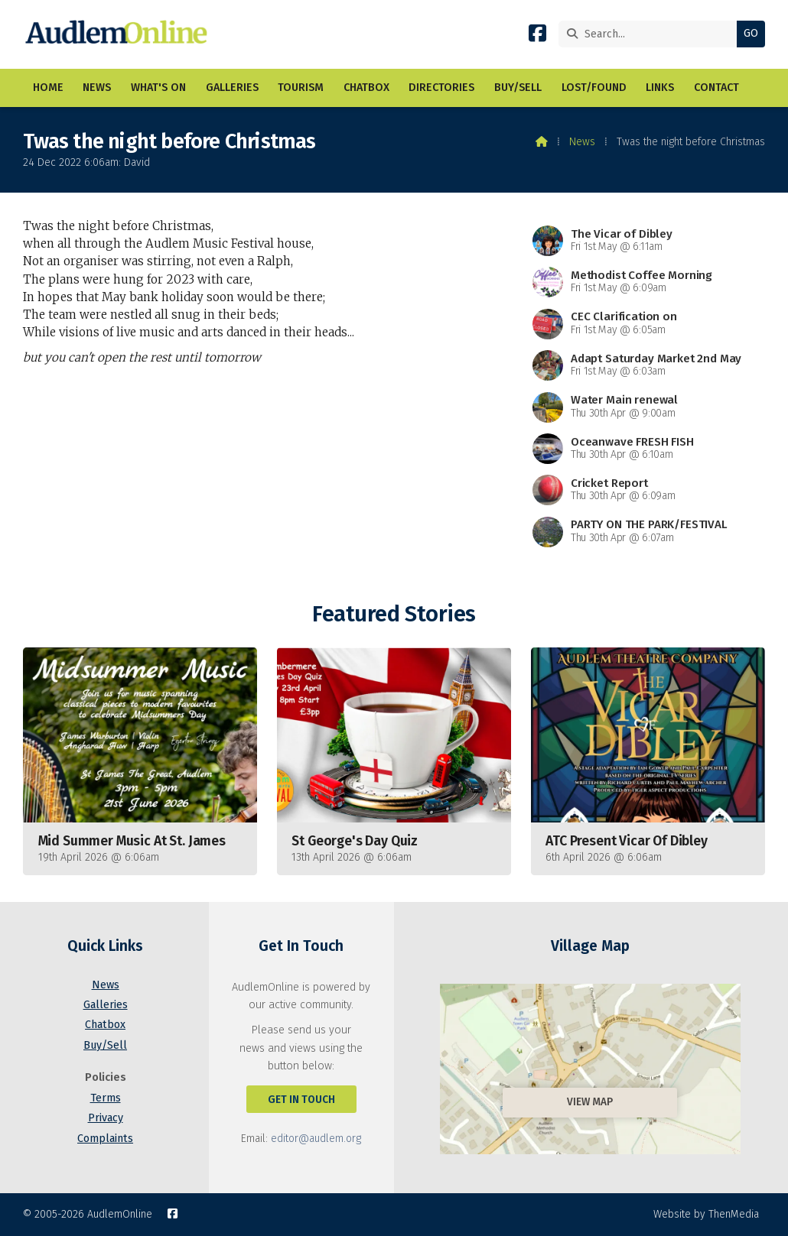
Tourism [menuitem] (301, 87)
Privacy (105, 1117)
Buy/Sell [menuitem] (518, 87)
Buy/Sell (105, 1045)
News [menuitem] (97, 87)
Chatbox (105, 1024)
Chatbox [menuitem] (366, 87)
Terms (105, 1098)
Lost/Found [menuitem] (594, 87)
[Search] (651, 34)
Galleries (105, 1004)
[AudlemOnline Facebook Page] (537, 36)
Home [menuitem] (48, 87)
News (582, 141)
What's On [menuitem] (158, 87)
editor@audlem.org (316, 1138)
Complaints (105, 1138)
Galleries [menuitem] (232, 87)
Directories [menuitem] (441, 87)
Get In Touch (301, 1099)
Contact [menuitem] (716, 87)
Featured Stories (393, 614)
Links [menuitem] (660, 87)
